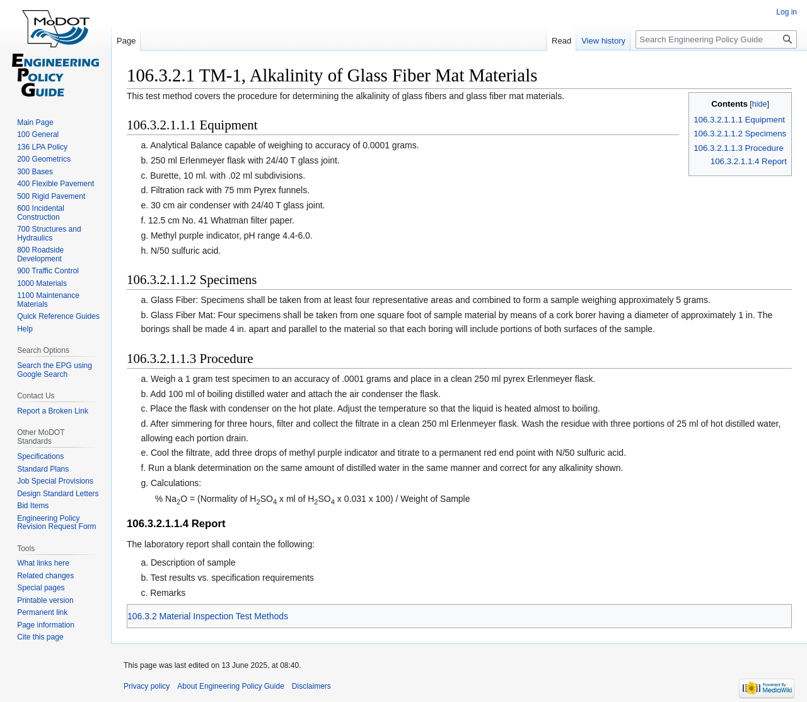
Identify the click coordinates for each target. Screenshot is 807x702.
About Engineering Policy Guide (230, 686)
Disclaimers (311, 686)
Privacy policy (147, 686)
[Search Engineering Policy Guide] (716, 39)
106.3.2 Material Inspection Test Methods (207, 616)
